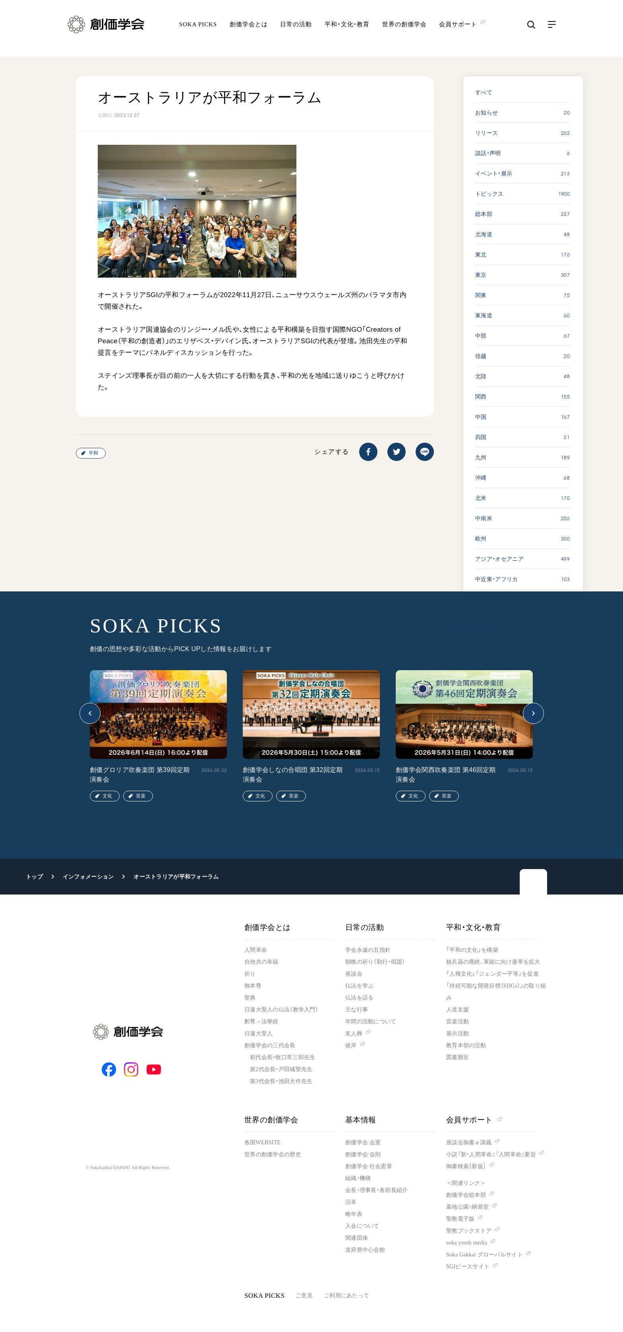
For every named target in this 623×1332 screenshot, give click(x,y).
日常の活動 (296, 30)
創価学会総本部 (466, 1195)
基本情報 (360, 1120)
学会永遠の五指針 (368, 950)
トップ (34, 876)
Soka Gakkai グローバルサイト (484, 1255)
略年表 (353, 1214)
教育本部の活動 (466, 1045)
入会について (362, 1226)
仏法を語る (359, 998)
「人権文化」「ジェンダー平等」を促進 (492, 974)
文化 (107, 796)
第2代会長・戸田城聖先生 (281, 1069)
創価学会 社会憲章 (368, 1166)
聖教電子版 (460, 1219)
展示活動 (457, 1033)
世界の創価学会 (404, 30)
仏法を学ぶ (359, 986)
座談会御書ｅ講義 (468, 1142)
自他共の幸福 (261, 962)
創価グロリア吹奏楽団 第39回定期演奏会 (140, 774)
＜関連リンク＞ (466, 1183)
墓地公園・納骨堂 (467, 1207)
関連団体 (356, 1238)
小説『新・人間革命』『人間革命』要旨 (491, 1154)
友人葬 (353, 1033)
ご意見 (304, 1296)
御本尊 (252, 986)
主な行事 (356, 1010)
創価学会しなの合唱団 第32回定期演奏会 (293, 774)
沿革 (351, 1202)
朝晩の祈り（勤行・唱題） (375, 962)
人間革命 (255, 950)
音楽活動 (457, 1022)
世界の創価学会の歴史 (272, 1154)
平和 (93, 453)
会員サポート (474, 1120)
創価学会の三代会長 (270, 1045)
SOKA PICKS (198, 30)
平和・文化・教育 (347, 30)
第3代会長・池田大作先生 (281, 1081)
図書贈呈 (457, 1057)
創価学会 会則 (363, 1154)
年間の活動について (371, 1022)
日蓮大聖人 (258, 1033)
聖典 (250, 998)
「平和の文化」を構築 (472, 950)
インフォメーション (88, 876)
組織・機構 (358, 1178)
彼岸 (351, 1045)
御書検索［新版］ (466, 1166)
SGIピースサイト (467, 1267)
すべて (483, 92)
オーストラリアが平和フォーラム (176, 876)
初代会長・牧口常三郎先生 (282, 1057)
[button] (90, 713)
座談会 (353, 974)
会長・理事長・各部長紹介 (376, 1190)
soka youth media (466, 1243)
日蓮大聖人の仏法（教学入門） (281, 1010)
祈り (250, 974)
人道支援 (457, 1010)
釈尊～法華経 (261, 1022)
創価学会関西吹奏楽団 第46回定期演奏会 (446, 774)
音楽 (140, 796)
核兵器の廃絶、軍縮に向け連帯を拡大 (493, 962)
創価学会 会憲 (363, 1142)
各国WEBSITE (262, 1142)
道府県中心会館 (365, 1250)
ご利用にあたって (346, 1296)
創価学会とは (248, 30)
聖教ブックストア (468, 1231)
